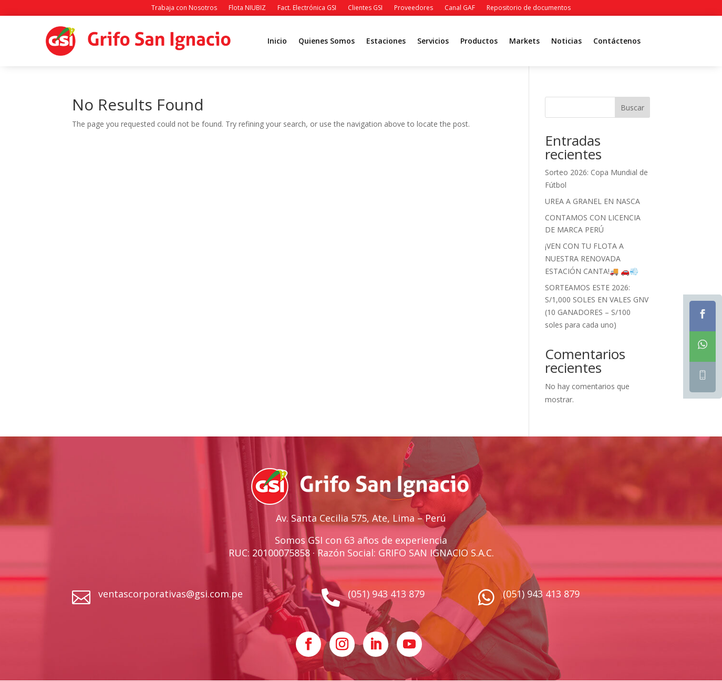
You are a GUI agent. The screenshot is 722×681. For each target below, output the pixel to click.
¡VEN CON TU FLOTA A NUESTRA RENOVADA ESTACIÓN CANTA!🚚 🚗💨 (591, 258)
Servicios (433, 41)
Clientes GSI (365, 8)
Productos (479, 41)
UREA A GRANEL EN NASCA (592, 201)
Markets (524, 41)
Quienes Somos (326, 41)
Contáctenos (617, 41)
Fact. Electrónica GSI (306, 8)
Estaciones (386, 41)
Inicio (277, 41)
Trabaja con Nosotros (184, 8)
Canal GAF (460, 8)
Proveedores (413, 8)
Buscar (632, 108)
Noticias (566, 41)
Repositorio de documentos (529, 8)
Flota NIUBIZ (247, 8)
